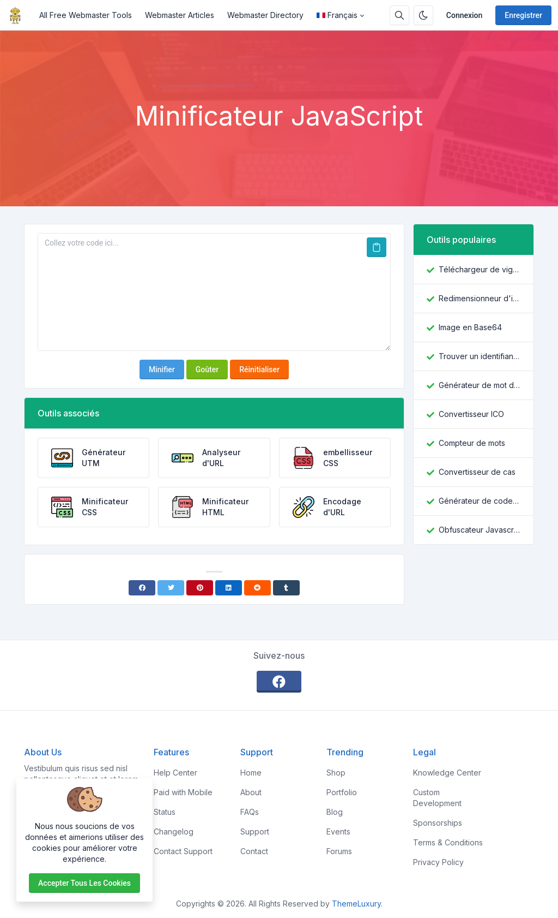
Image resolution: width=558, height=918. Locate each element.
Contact (254, 851)
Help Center (175, 772)
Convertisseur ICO (471, 414)
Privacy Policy (438, 862)
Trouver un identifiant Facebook (479, 356)
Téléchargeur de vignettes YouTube (479, 269)
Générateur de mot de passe (479, 385)
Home (251, 772)
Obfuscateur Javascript (479, 529)
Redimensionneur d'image (479, 298)
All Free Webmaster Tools (85, 15)
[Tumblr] (286, 587)
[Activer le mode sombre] (423, 15)
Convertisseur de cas (477, 471)
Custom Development (437, 798)
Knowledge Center (447, 772)
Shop (335, 772)
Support (254, 831)
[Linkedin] (228, 587)
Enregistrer (523, 15)
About (251, 792)
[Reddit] (257, 587)
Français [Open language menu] (337, 15)
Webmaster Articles (179, 15)
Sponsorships (437, 822)
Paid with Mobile (183, 792)
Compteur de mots (472, 443)
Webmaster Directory (265, 15)
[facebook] (279, 682)
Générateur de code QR (479, 500)
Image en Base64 (470, 327)
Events (338, 831)
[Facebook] (142, 587)
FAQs (249, 811)
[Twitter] (170, 587)
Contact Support (183, 851)
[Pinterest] (199, 587)
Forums (339, 851)
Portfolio (341, 792)
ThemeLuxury (356, 903)
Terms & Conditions (448, 842)
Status (164, 811)
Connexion (464, 15)
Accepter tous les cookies (84, 883)
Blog (334, 811)
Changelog (173, 831)
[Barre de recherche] (399, 15)
